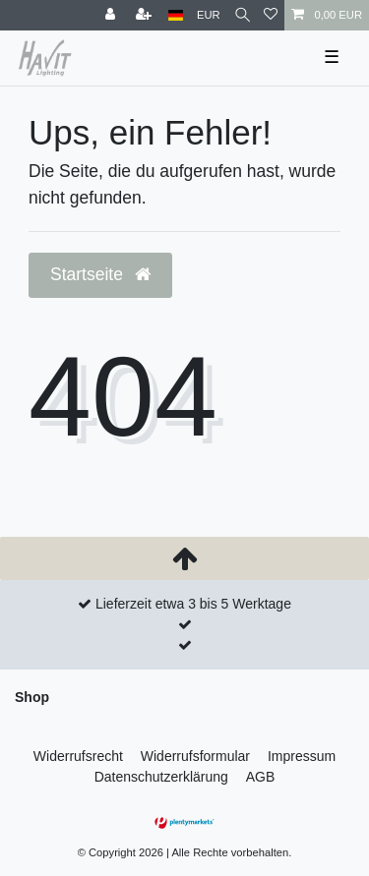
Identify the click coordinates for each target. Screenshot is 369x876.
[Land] (175, 15)
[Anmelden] (112, 15)
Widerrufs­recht (78, 756)
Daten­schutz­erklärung (161, 777)
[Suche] (242, 15)
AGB (261, 777)
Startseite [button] (100, 274)
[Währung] (208, 15)
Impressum (302, 756)
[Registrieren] (145, 15)
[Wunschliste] (270, 15)
